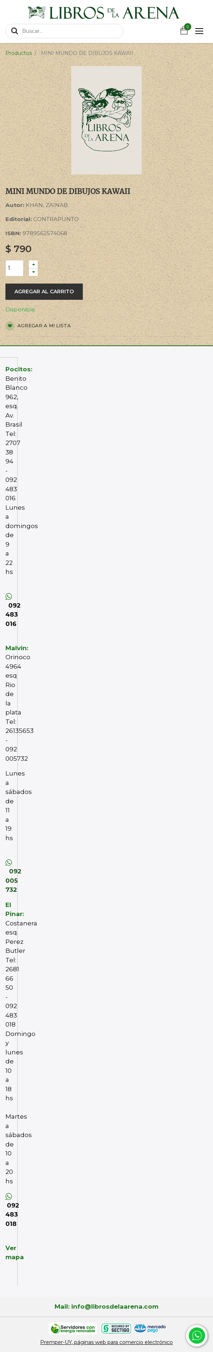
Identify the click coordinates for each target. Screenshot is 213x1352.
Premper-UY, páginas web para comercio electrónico (106, 1342)
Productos (18, 53)
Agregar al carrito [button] (44, 291)
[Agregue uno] (33, 264)
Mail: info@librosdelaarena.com (106, 1306)
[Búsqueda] (14, 31)
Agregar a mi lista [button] (38, 326)
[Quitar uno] (33, 272)
